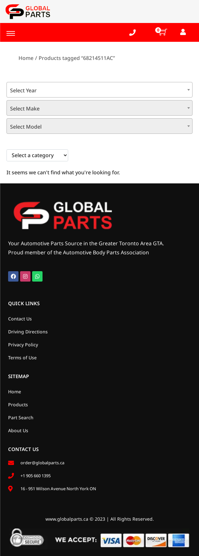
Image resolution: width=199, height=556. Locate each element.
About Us (18, 430)
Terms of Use (22, 357)
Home (26, 58)
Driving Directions (28, 332)
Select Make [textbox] (25, 108)
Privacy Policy (23, 345)
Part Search (20, 417)
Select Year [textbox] (23, 90)
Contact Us (20, 319)
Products (18, 404)
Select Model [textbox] (26, 126)
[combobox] (99, 90)
